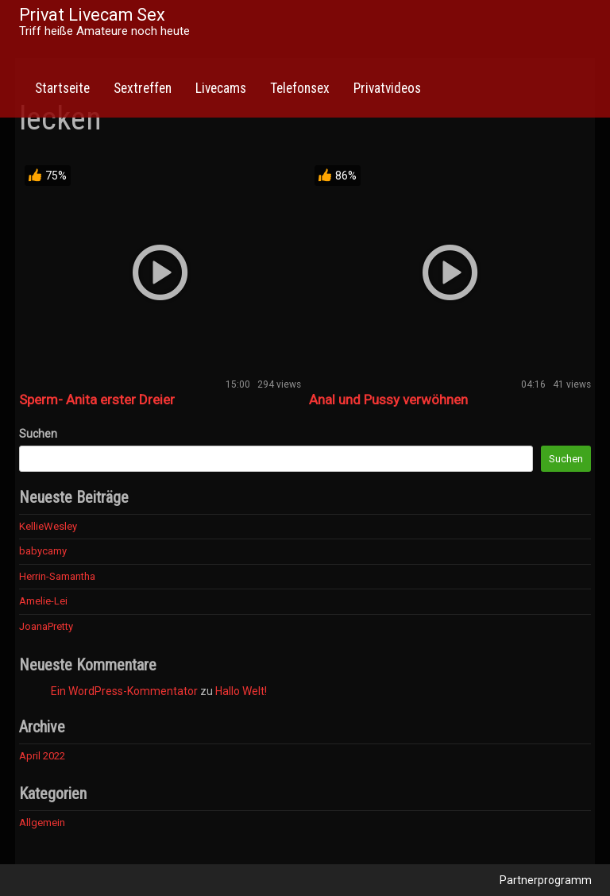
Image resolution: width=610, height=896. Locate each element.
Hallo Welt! (241, 691)
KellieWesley (48, 526)
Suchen (38, 433)
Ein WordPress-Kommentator (124, 691)
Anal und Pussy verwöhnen (388, 399)
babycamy (43, 551)
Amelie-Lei (43, 601)
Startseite (62, 88)
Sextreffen (143, 88)
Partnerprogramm (546, 880)
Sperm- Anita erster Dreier (97, 399)
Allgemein (42, 822)
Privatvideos (387, 88)
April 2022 (42, 756)
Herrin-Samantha (57, 576)
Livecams (220, 88)
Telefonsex (300, 88)
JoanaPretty (46, 626)
